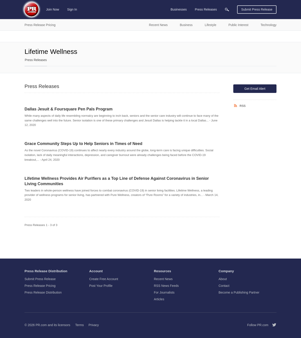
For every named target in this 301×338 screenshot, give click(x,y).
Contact (224, 286)
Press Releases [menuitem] (206, 9)
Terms (79, 325)
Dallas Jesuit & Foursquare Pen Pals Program (68, 109)
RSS (243, 105)
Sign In (72, 9)
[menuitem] (227, 9)
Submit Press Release (256, 9)
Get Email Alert (254, 88)
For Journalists (164, 292)
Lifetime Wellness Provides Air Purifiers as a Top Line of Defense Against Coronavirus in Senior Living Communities (117, 181)
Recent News (163, 279)
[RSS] (236, 105)
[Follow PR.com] (272, 325)
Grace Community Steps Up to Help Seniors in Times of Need (83, 143)
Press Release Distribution (43, 292)
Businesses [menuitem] (179, 9)
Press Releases (36, 60)
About (223, 279)
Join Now (52, 9)
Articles (159, 299)
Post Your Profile (101, 286)
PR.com (41, 325)
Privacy (93, 325)
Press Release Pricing (40, 286)
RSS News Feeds (166, 286)
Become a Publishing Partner (239, 292)
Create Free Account (103, 279)
